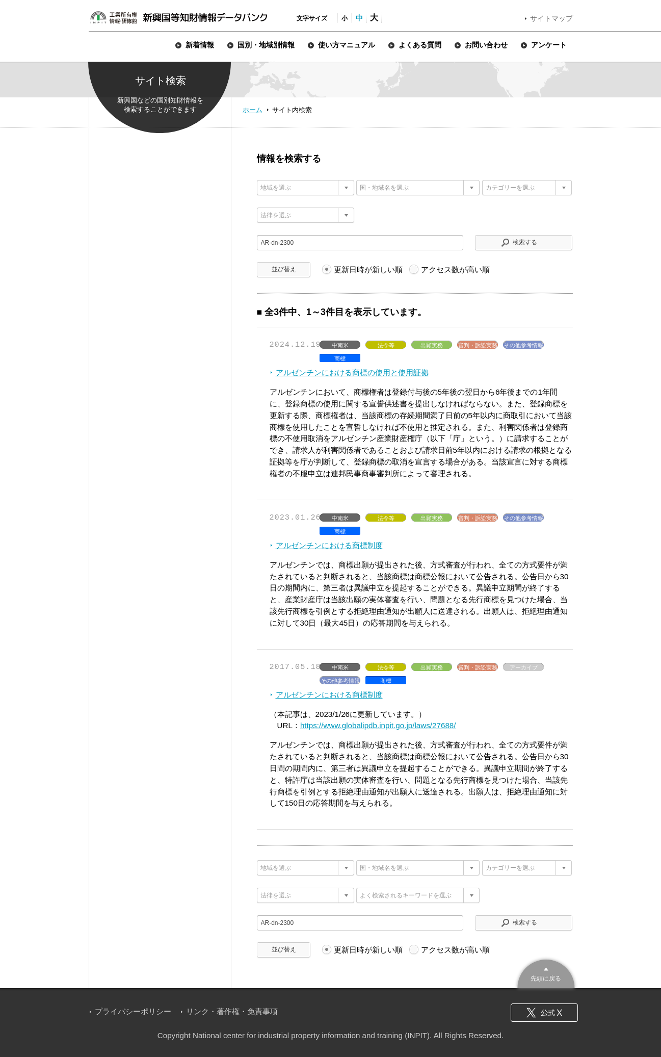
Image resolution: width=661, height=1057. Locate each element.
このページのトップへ (546, 972)
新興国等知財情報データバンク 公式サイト (178, 17)
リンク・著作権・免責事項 (232, 1011)
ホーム (252, 110)
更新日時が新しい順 (368, 269)
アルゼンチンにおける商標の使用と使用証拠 (352, 372)
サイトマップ (551, 18)
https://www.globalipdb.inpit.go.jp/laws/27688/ (378, 725)
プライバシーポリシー (133, 1011)
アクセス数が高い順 (455, 269)
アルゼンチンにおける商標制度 (329, 545)
